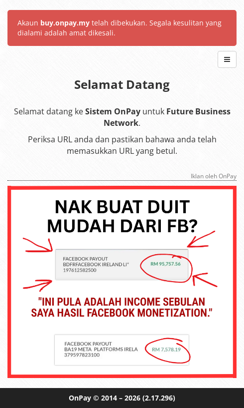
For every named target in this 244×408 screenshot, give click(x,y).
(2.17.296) (158, 398)
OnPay (80, 398)
